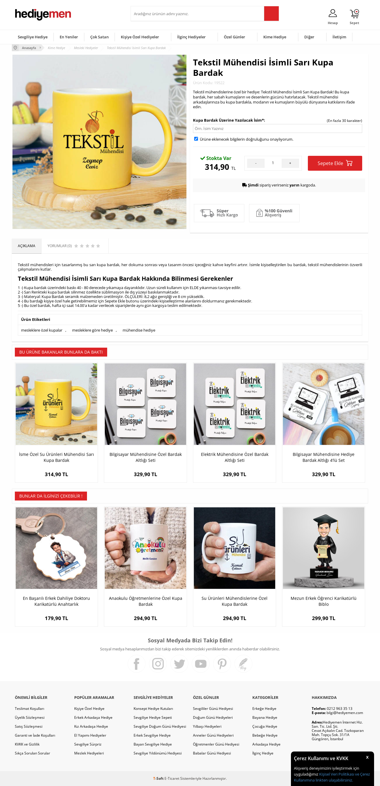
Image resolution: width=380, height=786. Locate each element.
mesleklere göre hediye (92, 330)
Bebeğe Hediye (265, 735)
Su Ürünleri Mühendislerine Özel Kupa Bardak (234, 601)
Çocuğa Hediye (264, 726)
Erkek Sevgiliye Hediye (152, 735)
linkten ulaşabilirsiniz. (334, 780)
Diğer (309, 37)
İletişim (339, 37)
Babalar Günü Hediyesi (212, 753)
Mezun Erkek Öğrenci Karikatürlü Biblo (324, 601)
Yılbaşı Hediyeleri (207, 726)
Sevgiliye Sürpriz (88, 744)
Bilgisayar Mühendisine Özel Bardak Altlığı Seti (146, 457)
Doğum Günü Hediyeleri (213, 717)
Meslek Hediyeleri (89, 753)
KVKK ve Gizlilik (27, 744)
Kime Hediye (274, 37)
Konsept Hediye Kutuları (153, 708)
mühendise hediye (139, 330)
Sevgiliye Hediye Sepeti (153, 717)
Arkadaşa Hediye (266, 744)
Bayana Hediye (264, 717)
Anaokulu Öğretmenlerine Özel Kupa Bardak (145, 601)
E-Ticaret (171, 778)
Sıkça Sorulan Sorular (32, 753)
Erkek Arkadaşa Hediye (93, 717)
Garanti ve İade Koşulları (35, 735)
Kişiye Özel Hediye (89, 708)
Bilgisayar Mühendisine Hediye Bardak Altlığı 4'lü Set (323, 457)
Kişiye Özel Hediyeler (140, 37)
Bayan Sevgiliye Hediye (153, 744)
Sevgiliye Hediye (33, 37)
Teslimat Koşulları (29, 708)
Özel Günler (234, 37)
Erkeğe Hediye (264, 708)
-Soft (158, 778)
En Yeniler (69, 37)
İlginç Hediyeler (191, 37)
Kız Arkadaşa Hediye (91, 726)
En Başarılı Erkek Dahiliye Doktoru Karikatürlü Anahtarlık (56, 601)
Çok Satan (99, 37)
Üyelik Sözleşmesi (30, 717)
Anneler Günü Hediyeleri (213, 735)
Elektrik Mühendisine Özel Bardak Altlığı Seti (234, 457)
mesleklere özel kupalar (41, 330)
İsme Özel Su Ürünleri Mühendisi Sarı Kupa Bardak (56, 457)
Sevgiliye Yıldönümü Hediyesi (158, 753)
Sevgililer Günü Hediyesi (213, 708)
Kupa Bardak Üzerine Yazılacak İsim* (228, 120)
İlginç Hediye (262, 753)
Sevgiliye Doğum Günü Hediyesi (160, 726)
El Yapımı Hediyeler (90, 735)
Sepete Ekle (335, 163)
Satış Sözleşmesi (28, 726)
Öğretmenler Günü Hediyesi (216, 744)
